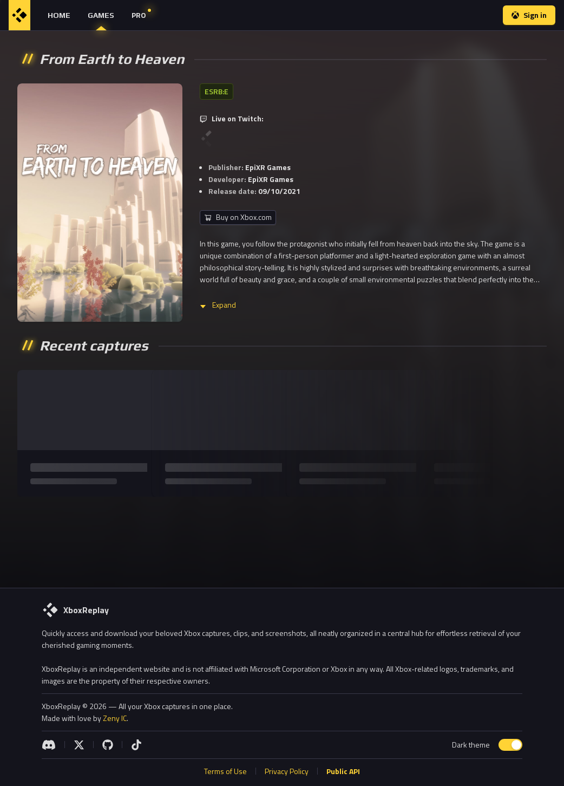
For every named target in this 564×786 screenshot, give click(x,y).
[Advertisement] (282, 538)
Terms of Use (225, 771)
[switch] (510, 745)
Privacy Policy (287, 771)
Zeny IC (115, 718)
